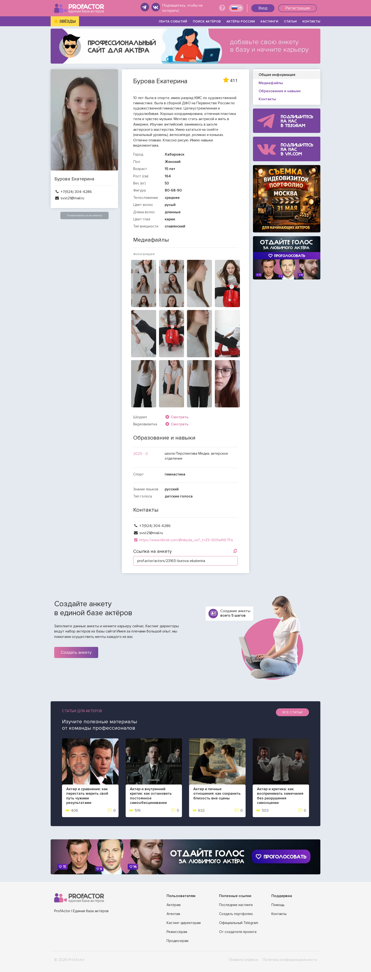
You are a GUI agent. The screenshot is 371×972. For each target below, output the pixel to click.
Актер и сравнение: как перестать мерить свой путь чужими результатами (87, 796)
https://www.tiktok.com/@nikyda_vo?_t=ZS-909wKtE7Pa (183, 540)
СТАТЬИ (290, 21)
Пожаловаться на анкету (84, 215)
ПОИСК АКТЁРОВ (207, 21)
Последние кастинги (236, 905)
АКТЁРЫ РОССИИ (240, 21)
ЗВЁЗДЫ (67, 21)
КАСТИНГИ (269, 21)
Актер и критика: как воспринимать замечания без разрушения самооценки (280, 796)
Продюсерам (177, 941)
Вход (262, 8)
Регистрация (297, 8)
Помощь (278, 905)
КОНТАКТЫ (311, 21)
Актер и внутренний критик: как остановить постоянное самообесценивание (151, 796)
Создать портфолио (236, 914)
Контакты (279, 914)
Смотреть (177, 417)
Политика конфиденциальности (290, 959)
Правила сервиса (243, 959)
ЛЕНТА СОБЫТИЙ (173, 21)
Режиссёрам (177, 932)
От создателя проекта (237, 932)
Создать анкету (76, 652)
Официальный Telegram (238, 923)
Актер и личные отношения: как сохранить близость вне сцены (217, 793)
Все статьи (292, 712)
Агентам (173, 914)
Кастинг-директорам (184, 923)
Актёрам (174, 905)
